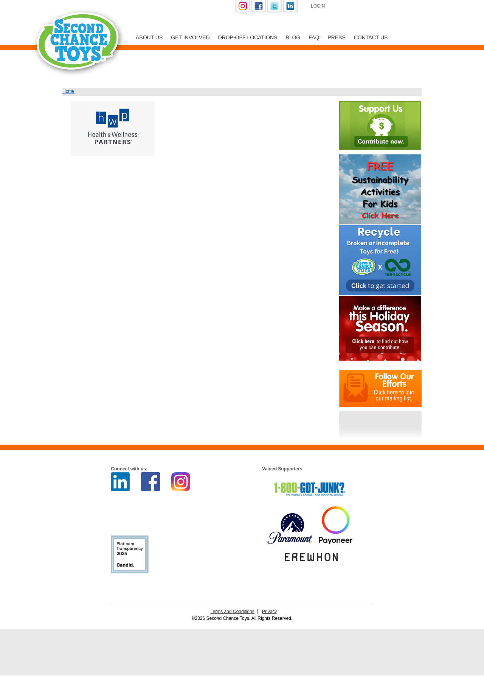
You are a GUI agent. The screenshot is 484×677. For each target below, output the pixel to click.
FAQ (314, 37)
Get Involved (190, 37)
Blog (292, 37)
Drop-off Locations (248, 37)
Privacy (269, 611)
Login (318, 6)
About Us (149, 37)
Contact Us (371, 37)
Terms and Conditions (232, 611)
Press (336, 37)
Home (68, 91)
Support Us (371, 7)
